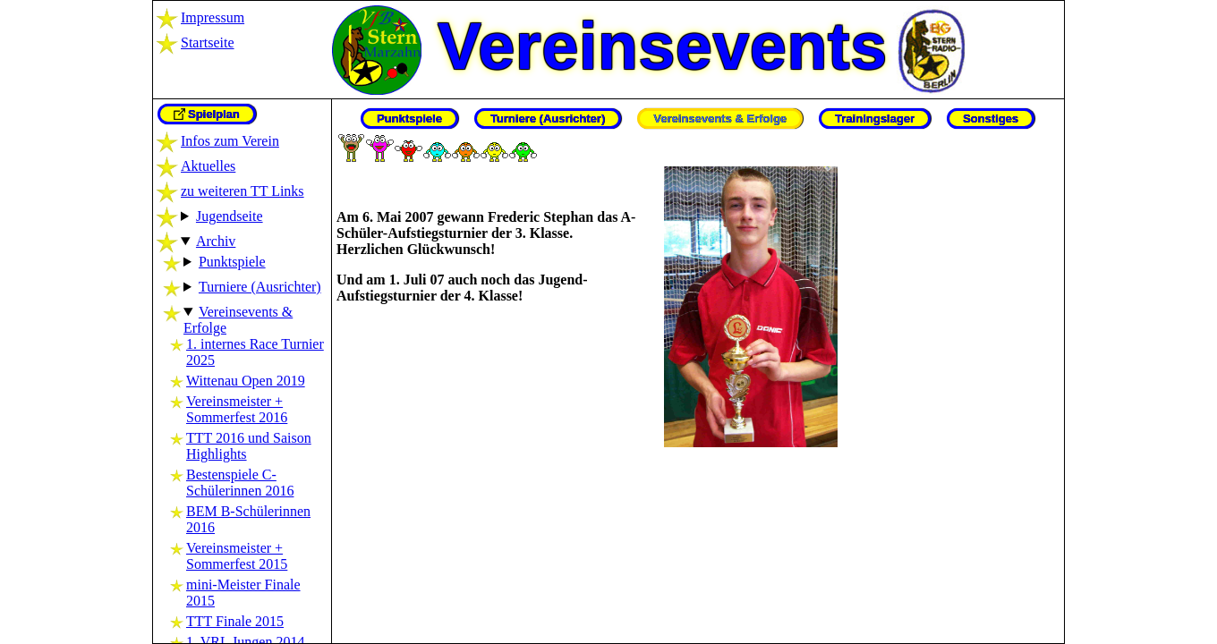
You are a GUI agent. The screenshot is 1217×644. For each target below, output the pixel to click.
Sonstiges (990, 118)
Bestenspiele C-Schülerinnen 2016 (240, 482)
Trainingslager (875, 118)
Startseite (207, 42)
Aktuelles (208, 166)
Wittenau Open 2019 (245, 380)
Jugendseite (229, 216)
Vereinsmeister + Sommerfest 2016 (236, 409)
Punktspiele (232, 261)
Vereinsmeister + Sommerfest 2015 (236, 556)
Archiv (215, 241)
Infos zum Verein (230, 140)
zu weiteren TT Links (242, 191)
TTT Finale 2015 (235, 621)
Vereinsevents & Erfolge (720, 118)
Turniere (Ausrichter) (260, 286)
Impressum (212, 17)
